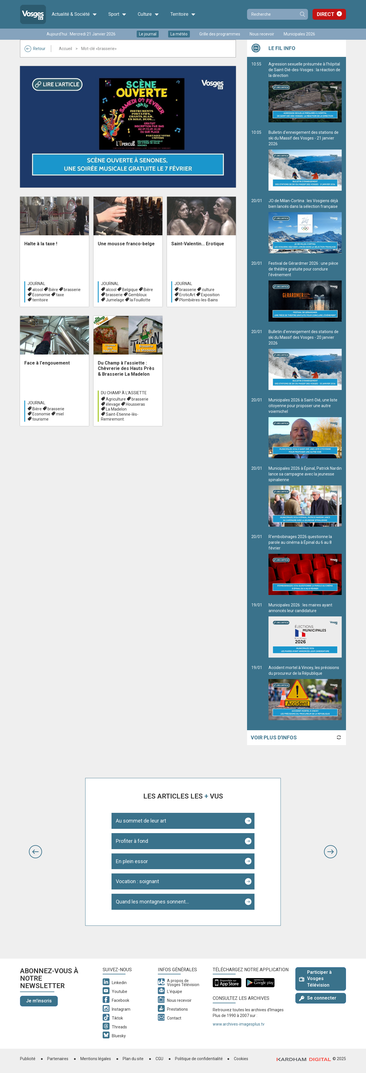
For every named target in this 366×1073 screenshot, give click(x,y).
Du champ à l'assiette (124, 393)
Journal (36, 283)
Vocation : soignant (137, 881)
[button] (35, 852)
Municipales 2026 (299, 34)
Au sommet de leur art (141, 821)
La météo (179, 34)
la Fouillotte (140, 300)
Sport (117, 14)
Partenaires (57, 1058)
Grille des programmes (219, 34)
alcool (37, 289)
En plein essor (132, 861)
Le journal (147, 34)
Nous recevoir (262, 34)
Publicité (27, 1058)
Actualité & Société (74, 14)
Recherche (302, 14)
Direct (325, 14)
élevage (113, 404)
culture (208, 289)
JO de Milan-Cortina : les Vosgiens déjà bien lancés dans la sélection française (305, 225)
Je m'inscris (39, 1001)
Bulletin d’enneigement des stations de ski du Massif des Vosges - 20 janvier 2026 (305, 359)
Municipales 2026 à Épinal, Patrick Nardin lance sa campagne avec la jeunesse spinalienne (305, 496)
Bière (53, 289)
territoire (40, 300)
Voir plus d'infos (274, 737)
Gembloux (137, 294)
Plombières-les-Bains (198, 300)
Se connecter (317, 998)
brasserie (72, 289)
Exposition (210, 294)
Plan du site (133, 1058)
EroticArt (187, 294)
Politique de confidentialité (199, 1058)
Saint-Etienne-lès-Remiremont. (119, 416)
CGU (159, 1058)
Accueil (65, 48)
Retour (35, 48)
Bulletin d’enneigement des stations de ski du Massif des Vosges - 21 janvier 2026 (305, 160)
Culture (148, 14)
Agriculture (116, 399)
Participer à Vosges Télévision (315, 979)
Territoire (183, 14)
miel (60, 414)
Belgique (130, 289)
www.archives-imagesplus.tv (238, 1024)
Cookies (241, 1058)
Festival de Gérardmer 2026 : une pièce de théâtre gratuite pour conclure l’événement (305, 291)
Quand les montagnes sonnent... (152, 902)
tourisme (40, 419)
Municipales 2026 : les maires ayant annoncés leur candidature (305, 630)
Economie (41, 294)
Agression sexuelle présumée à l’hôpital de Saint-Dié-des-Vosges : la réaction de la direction (305, 92)
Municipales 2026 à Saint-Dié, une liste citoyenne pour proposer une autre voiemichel (305, 428)
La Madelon (116, 409)
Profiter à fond (132, 841)
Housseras (135, 404)
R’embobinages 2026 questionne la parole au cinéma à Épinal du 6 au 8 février (305, 564)
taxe (60, 294)
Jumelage (115, 300)
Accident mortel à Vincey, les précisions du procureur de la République (305, 692)
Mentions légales (95, 1058)
